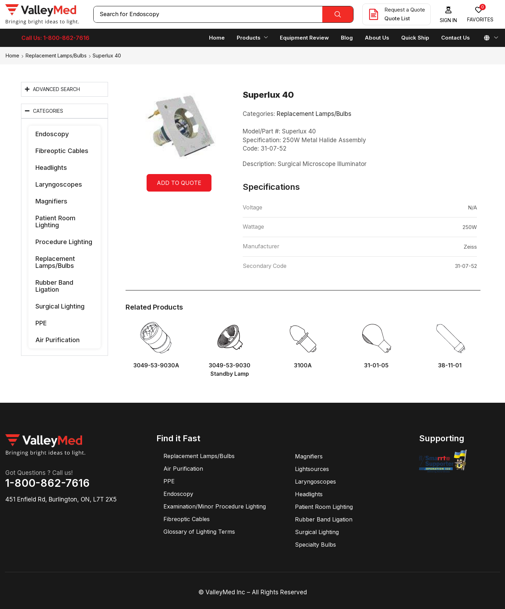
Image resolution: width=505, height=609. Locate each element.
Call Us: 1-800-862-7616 (55, 37)
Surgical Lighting (60, 306)
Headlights (51, 167)
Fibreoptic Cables (61, 150)
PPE (41, 323)
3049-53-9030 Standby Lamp (229, 369)
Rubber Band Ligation (54, 286)
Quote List (397, 18)
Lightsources (312, 468)
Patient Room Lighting (55, 221)
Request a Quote (404, 9)
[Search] (337, 14)
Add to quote (179, 182)
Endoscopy (52, 134)
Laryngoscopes (58, 184)
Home (12, 55)
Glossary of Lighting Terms (199, 531)
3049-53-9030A (156, 365)
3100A (303, 365)
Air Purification (57, 340)
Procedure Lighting (63, 241)
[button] (448, 14)
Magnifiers (51, 201)
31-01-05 (376, 365)
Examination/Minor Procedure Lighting (214, 506)
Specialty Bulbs (315, 544)
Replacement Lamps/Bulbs (56, 55)
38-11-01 (450, 365)
